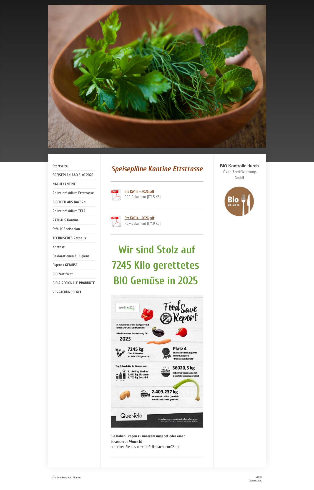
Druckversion (62, 477)
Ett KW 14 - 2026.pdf (139, 218)
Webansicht (255, 480)
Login (259, 477)
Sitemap (77, 477)
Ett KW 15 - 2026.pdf (139, 191)
